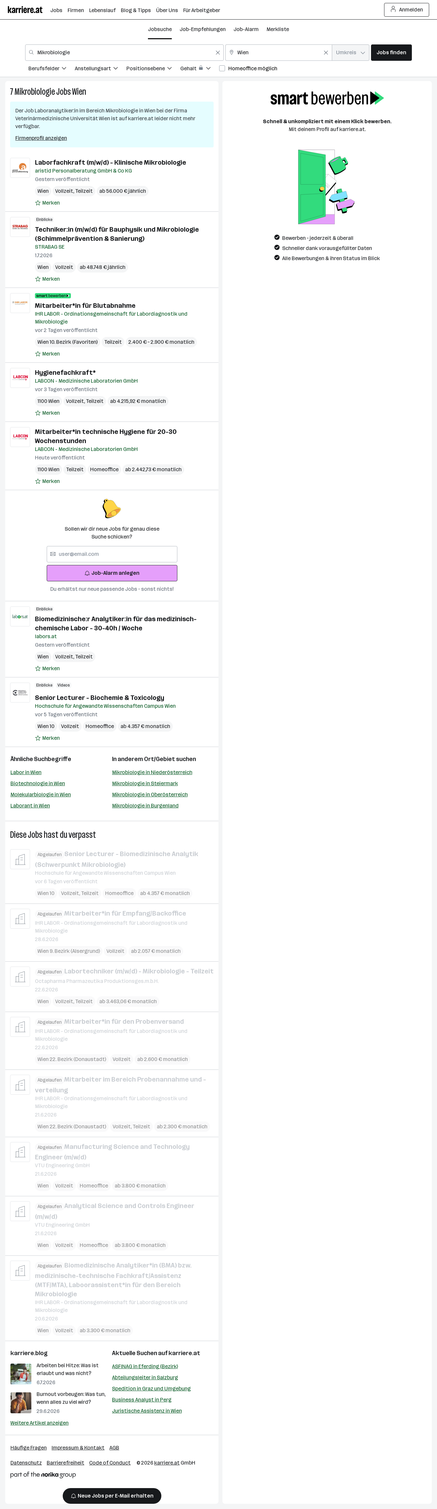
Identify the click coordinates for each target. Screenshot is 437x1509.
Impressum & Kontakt (78, 1448)
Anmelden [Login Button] (407, 10)
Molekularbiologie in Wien (40, 794)
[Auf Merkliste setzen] (47, 203)
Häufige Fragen (28, 1448)
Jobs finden (391, 52)
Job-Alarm (246, 29)
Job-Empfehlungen (203, 29)
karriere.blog (29, 1353)
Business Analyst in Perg (141, 1400)
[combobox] (124, 52)
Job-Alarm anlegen (111, 573)
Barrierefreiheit (65, 1463)
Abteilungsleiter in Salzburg (145, 1377)
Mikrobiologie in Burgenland (145, 806)
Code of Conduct (110, 1463)
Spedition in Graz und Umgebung (151, 1388)
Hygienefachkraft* (65, 372)
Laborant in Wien (30, 806)
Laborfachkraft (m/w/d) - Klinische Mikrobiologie (110, 162)
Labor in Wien (25, 772)
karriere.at (184, 1353)
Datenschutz (26, 1463)
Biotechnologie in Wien (37, 783)
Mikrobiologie (34, 91)
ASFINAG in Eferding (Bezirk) (145, 1366)
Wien (79, 91)
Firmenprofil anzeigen (41, 138)
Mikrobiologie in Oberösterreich (150, 794)
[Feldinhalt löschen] (218, 52)
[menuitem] (51, 69)
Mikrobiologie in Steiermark (145, 783)
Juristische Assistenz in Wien (147, 1411)
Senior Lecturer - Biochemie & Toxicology (99, 698)
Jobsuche (160, 29)
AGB (114, 1448)
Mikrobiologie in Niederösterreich (152, 772)
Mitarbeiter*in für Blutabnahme (85, 305)
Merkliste (278, 29)
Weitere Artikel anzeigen (39, 1423)
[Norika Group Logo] (43, 1476)
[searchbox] (112, 554)
